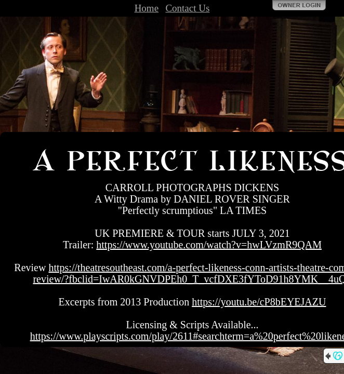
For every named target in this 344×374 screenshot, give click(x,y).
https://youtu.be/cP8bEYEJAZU (259, 302)
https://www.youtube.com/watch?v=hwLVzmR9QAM (209, 244)
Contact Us (187, 8)
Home (146, 8)
